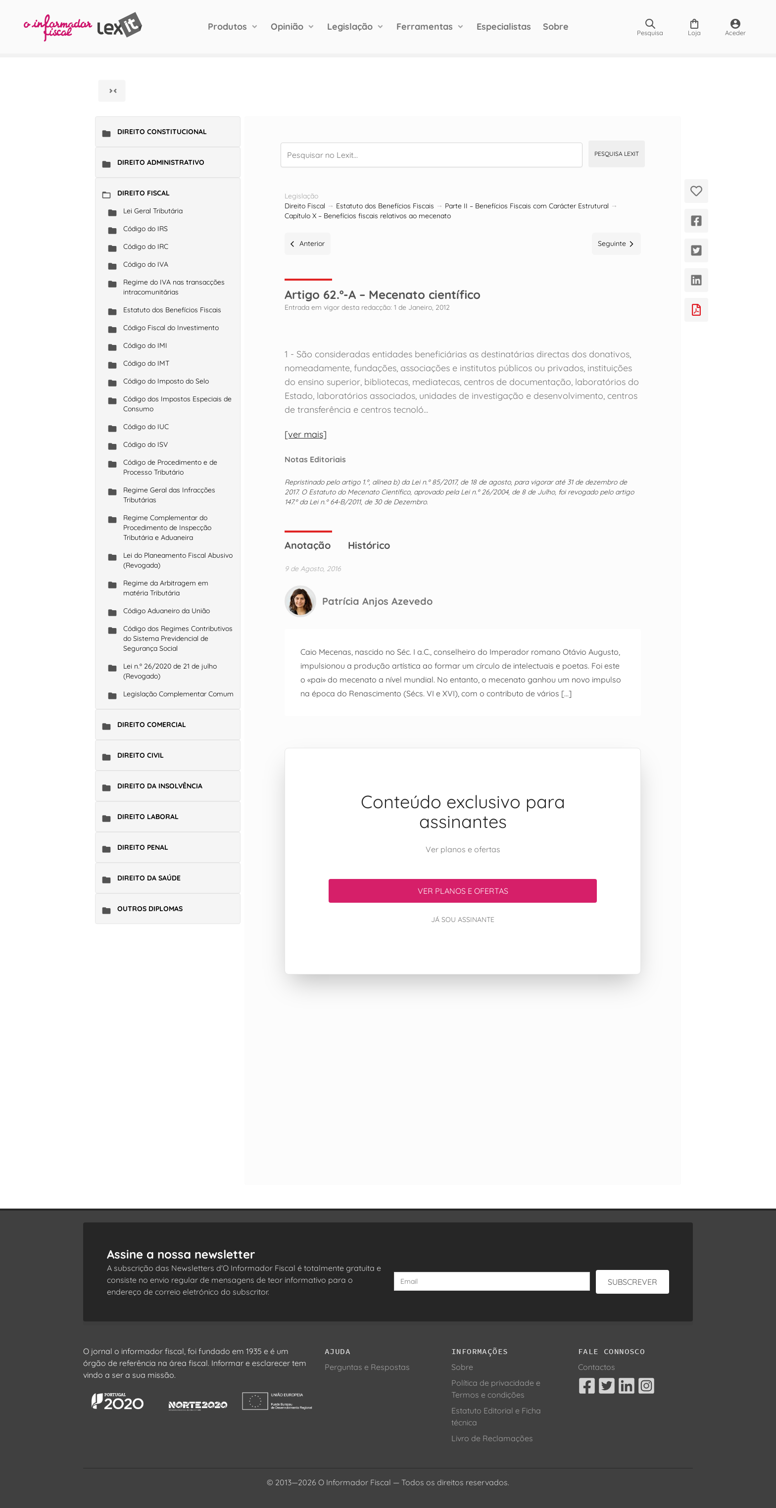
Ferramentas (424, 26)
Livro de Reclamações (492, 1438)
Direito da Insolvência (159, 785)
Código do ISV (145, 444)
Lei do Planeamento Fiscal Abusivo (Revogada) (178, 560)
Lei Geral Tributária (153, 210)
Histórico (369, 545)
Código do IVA (145, 264)
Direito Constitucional (162, 131)
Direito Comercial (151, 724)
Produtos (227, 26)
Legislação (350, 26)
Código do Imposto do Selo (166, 381)
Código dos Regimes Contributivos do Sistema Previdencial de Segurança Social (178, 638)
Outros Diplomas (150, 908)
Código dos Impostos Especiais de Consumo (177, 403)
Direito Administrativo (160, 162)
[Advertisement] (463, 1067)
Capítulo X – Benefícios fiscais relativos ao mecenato (368, 215)
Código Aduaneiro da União (166, 610)
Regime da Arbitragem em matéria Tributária (165, 588)
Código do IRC (145, 246)
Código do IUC (146, 426)
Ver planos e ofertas (463, 891)
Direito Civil (140, 755)
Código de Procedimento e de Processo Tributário (170, 467)
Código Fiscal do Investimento (171, 327)
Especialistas (504, 26)
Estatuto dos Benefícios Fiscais (172, 309)
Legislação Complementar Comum (178, 693)
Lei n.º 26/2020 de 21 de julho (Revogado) (170, 671)
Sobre (556, 26)
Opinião (287, 26)
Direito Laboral (148, 816)
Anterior (308, 243)
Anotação (308, 545)
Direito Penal (142, 847)
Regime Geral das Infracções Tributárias (169, 495)
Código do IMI (145, 345)
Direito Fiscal (143, 193)
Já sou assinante (462, 919)
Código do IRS (145, 228)
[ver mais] (306, 434)
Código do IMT (146, 363)
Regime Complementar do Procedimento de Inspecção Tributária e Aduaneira (167, 527)
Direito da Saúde (149, 878)
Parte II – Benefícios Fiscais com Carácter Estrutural (527, 205)
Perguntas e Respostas (367, 1367)
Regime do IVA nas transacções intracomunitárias (174, 287)
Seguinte (616, 243)
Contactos (596, 1367)
